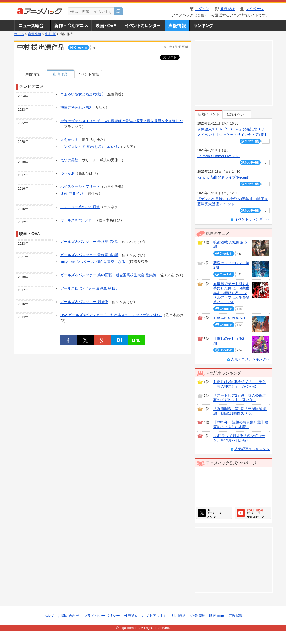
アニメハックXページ (214, 513)
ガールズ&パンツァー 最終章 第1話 (88, 288)
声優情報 (177, 25)
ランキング (203, 25)
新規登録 (227, 9)
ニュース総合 (32, 25)
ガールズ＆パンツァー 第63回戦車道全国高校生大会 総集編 (108, 275)
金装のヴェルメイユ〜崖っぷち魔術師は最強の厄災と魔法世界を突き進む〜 (121, 121)
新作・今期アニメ (70, 25)
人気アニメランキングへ (250, 359)
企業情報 (197, 616)
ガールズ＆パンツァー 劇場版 (84, 302)
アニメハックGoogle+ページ (253, 513)
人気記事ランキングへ (252, 449)
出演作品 (60, 74)
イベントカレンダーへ (252, 219)
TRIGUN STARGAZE (229, 318)
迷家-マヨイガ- (72, 193)
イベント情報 (88, 74)
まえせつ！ (69, 140)
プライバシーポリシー (102, 616)
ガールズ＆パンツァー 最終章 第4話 (89, 242)
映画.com (216, 616)
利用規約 (179, 616)
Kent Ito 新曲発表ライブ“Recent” (223, 177)
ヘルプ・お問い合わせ (61, 616)
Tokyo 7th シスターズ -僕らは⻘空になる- (93, 262)
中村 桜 (50, 34)
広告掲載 (235, 616)
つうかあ (67, 173)
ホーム (19, 34)
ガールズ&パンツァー (77, 220)
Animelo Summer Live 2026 (218, 156)
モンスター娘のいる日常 (80, 207)
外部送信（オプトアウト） (145, 616)
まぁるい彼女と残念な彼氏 (82, 94)
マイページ (255, 9)
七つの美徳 (69, 160)
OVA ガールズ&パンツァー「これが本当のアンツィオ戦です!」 (111, 315)
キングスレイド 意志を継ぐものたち (89, 147)
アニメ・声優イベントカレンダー (143, 25)
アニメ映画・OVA (106, 25)
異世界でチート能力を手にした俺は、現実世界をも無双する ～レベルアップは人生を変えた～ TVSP (231, 293)
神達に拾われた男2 (75, 108)
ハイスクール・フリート (80, 187)
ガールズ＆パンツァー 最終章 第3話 (89, 255)
